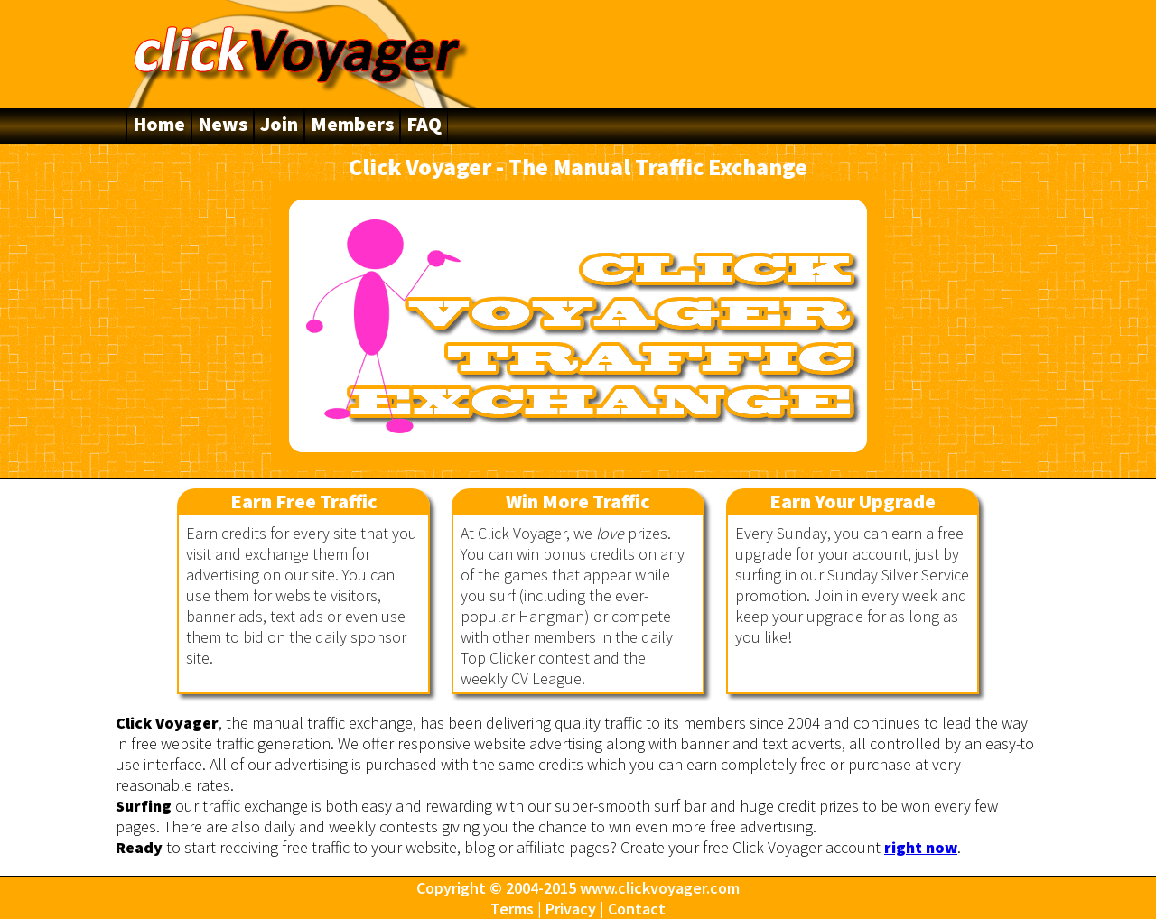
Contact (637, 908)
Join (279, 123)
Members (352, 123)
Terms (512, 908)
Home (159, 123)
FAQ (424, 123)
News (222, 123)
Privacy (570, 908)
